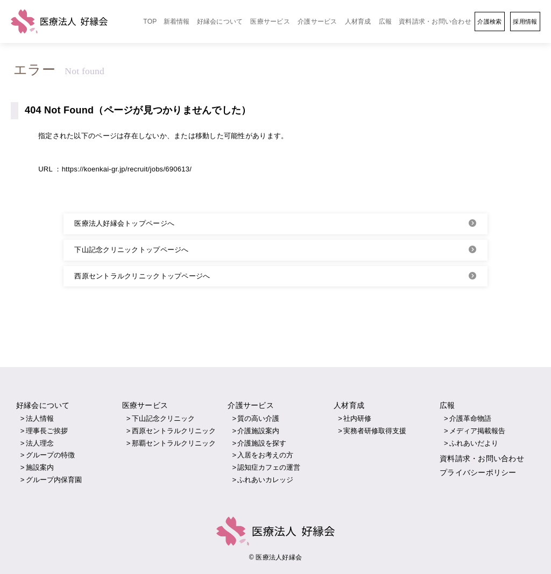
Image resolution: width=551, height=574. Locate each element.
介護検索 (489, 21)
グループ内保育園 (54, 480)
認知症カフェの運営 (268, 467)
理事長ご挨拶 (47, 431)
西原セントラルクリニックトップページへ (142, 276)
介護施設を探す (261, 443)
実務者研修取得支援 (374, 431)
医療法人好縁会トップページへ (124, 223)
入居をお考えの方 (265, 455)
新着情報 (177, 21)
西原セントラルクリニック (174, 431)
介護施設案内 (258, 431)
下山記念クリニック (163, 418)
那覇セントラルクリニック (174, 443)
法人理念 (40, 443)
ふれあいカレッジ (265, 480)
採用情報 (525, 21)
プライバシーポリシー (478, 472)
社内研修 (357, 418)
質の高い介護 (258, 418)
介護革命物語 (470, 418)
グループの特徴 (50, 455)
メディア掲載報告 (477, 431)
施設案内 (40, 467)
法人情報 (40, 418)
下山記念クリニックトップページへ (131, 250)
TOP (150, 21)
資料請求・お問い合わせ (435, 21)
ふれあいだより (473, 443)
